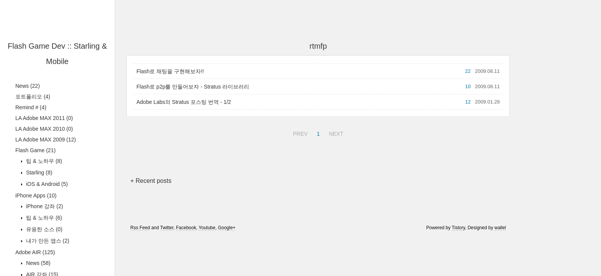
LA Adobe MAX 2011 (44, 118)
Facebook (186, 227)
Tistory (458, 227)
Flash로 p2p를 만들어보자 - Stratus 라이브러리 (192, 87)
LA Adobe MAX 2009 (45, 139)
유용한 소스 (43, 229)
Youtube (207, 227)
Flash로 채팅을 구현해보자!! (170, 71)
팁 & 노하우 (43, 161)
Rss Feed (140, 227)
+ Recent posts (150, 180)
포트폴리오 (32, 97)
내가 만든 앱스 (47, 241)
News (27, 86)
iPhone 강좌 (44, 206)
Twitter (167, 227)
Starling (38, 172)
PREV (299, 132)
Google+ (227, 227)
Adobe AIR (35, 252)
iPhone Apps (35, 195)
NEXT (335, 132)
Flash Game (35, 150)
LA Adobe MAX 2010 (44, 129)
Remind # (30, 107)
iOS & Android (46, 184)
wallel (500, 227)
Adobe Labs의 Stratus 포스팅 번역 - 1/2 (183, 102)
